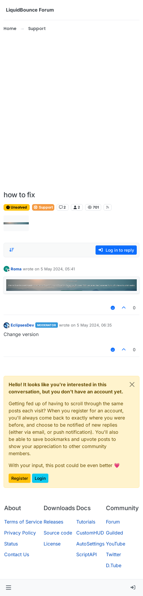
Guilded (114, 533)
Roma (16, 269)
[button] (8, 588)
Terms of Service (23, 522)
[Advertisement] (71, 111)
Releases (53, 522)
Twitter (113, 554)
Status (11, 544)
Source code (58, 533)
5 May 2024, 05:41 (58, 269)
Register (19, 478)
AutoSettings (90, 544)
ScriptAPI (86, 554)
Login (40, 478)
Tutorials (85, 522)
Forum (113, 522)
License (52, 544)
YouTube (115, 544)
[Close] (132, 384)
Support (43, 207)
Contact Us (16, 554)
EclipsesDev (22, 325)
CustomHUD (90, 533)
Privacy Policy (20, 533)
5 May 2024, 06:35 (94, 325)
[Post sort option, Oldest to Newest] (11, 249)
